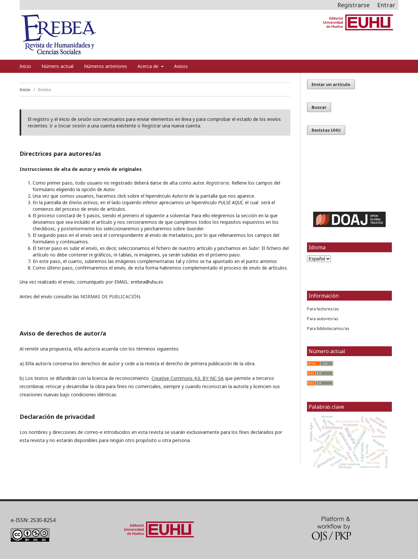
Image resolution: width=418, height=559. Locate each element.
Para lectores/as (323, 309)
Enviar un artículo (331, 84)
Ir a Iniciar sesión (68, 126)
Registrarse (353, 5)
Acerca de (148, 66)
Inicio (25, 66)
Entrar (386, 5)
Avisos (181, 66)
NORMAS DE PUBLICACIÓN (110, 296)
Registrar (151, 126)
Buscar (319, 107)
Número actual (57, 66)
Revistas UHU (326, 130)
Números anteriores (105, 66)
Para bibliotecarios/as (328, 328)
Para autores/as (322, 318)
